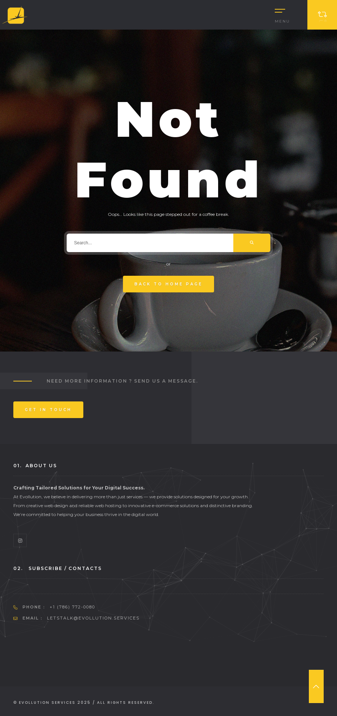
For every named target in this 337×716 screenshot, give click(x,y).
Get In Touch (48, 409)
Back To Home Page (168, 284)
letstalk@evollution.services (93, 618)
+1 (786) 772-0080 (72, 607)
